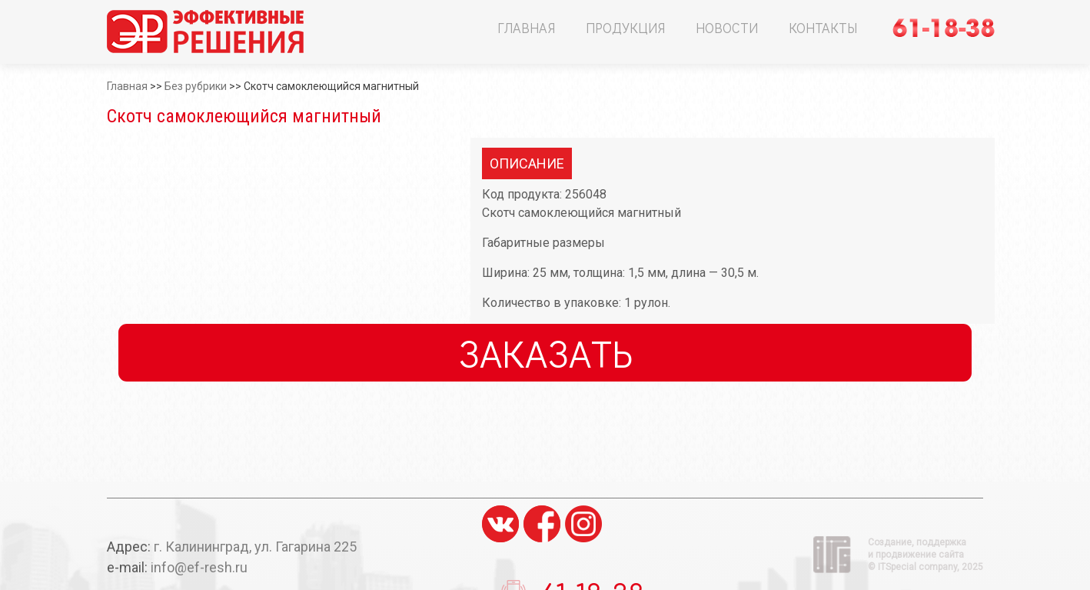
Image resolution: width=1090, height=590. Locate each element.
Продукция (625, 27)
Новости (727, 27)
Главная (526, 27)
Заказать (545, 353)
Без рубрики (195, 86)
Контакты (823, 27)
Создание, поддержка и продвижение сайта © (925, 554)
